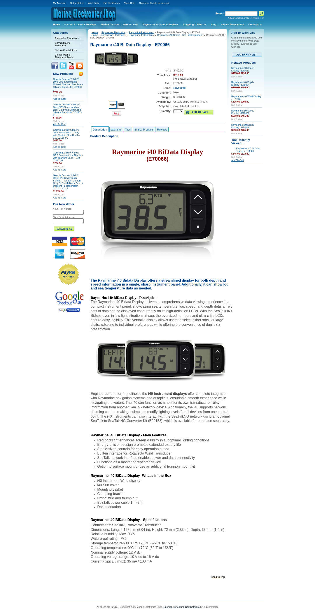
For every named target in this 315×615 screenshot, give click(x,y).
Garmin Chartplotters (66, 50)
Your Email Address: (64, 217)
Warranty (116, 129)
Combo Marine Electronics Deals (64, 56)
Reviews (162, 129)
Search (220, 13)
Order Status (77, 3)
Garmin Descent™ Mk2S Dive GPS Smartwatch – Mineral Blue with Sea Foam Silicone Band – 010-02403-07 (68, 84)
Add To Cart (59, 99)
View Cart (129, 3)
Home (95, 32)
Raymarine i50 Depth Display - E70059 (242, 126)
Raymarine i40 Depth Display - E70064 (242, 83)
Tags (128, 129)
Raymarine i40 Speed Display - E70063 (242, 69)
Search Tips (257, 18)
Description (100, 129)
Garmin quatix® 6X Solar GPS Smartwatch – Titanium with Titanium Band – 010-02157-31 (68, 156)
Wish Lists (93, 3)
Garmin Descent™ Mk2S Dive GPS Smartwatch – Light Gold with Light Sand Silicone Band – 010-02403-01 (67, 109)
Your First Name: (62, 208)
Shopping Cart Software (187, 607)
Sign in (142, 3)
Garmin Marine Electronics (67, 44)
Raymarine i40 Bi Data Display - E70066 (248, 149)
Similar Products (143, 129)
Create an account (159, 3)
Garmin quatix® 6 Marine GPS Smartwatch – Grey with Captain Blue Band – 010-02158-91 (66, 134)
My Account (59, 3)
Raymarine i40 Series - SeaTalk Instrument (180, 35)
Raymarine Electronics (67, 38)
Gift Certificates (111, 3)
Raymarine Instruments (141, 32)
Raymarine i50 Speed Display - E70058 (242, 112)
